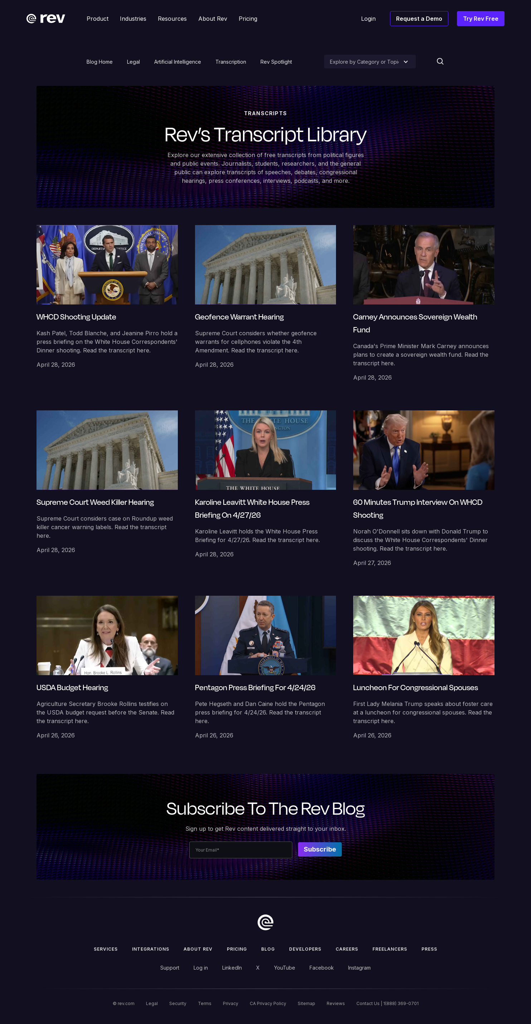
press (429, 949)
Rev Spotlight (276, 62)
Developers (305, 949)
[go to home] (265, 922)
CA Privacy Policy (268, 1003)
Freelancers (389, 949)
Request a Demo (419, 18)
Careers (347, 949)
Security (177, 1003)
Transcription (230, 62)
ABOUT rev (198, 949)
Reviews (336, 1003)
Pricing (237, 949)
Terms (204, 1003)
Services (106, 949)
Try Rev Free (480, 18)
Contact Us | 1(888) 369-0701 (387, 1003)
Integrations (150, 949)
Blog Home (100, 62)
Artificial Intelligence (177, 62)
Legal (133, 62)
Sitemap (306, 1003)
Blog (268, 949)
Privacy (230, 1003)
